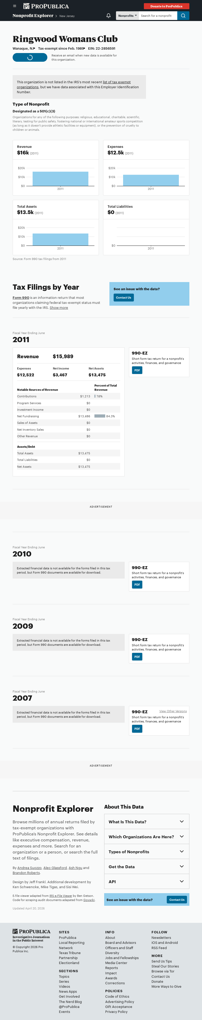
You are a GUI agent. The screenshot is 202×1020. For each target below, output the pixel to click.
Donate (157, 981)
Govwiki (89, 900)
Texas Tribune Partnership (70, 955)
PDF (137, 370)
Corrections (115, 982)
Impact (111, 972)
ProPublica (67, 937)
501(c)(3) (47, 110)
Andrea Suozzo (29, 867)
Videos (64, 986)
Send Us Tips (162, 961)
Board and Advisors (120, 942)
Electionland (69, 962)
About (110, 937)
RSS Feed (159, 947)
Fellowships (129, 957)
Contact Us (123, 297)
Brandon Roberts (26, 872)
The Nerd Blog (70, 1001)
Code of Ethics (117, 996)
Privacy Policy (116, 1011)
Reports (111, 967)
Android (171, 942)
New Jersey (67, 16)
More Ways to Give (166, 986)
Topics (64, 976)
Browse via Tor (163, 971)
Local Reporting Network (71, 945)
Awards (111, 977)
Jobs (109, 957)
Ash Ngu (75, 867)
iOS (154, 942)
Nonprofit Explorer (33, 15)
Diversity (112, 952)
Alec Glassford (55, 867)
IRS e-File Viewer (60, 895)
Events (64, 1011)
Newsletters (161, 937)
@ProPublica (69, 1006)
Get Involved (69, 996)
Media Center (116, 962)
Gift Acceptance (118, 1006)
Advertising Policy (119, 1001)
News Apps (68, 991)
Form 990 (21, 297)
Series (64, 981)
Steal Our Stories (165, 966)
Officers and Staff (119, 947)
